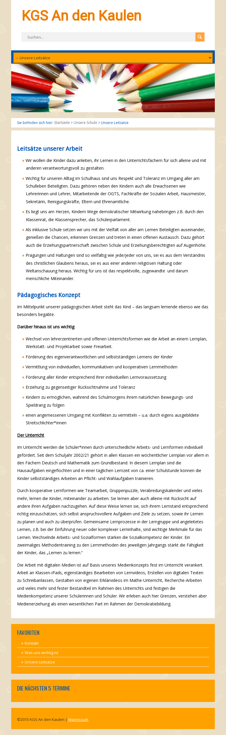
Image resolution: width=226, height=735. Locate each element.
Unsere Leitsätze (40, 662)
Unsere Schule (85, 122)
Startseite (62, 122)
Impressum (78, 719)
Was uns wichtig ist (41, 652)
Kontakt (32, 643)
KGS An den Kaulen (81, 15)
